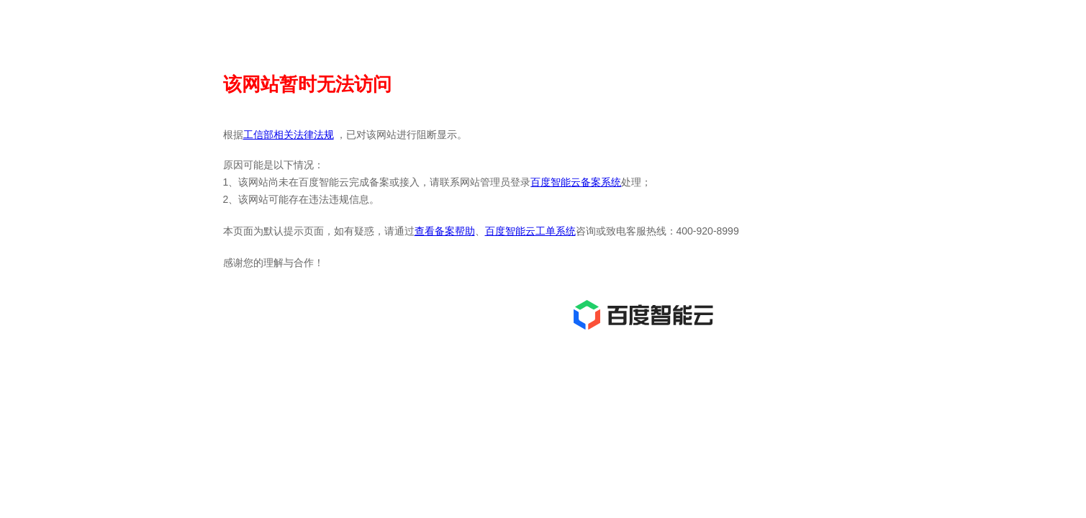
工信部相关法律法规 (288, 134)
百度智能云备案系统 (575, 182)
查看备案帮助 (445, 231)
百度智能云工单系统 (530, 231)
